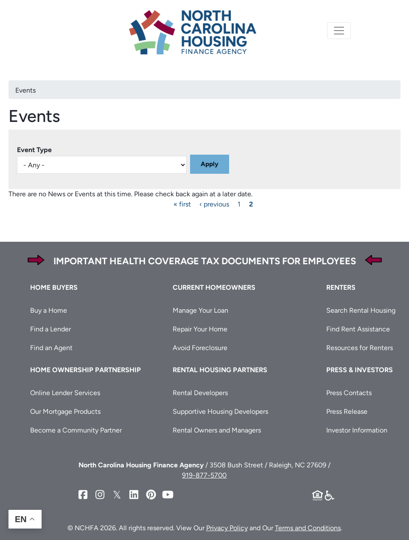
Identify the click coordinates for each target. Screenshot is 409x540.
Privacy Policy (227, 528)
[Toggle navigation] (339, 30)
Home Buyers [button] (54, 287)
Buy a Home (48, 310)
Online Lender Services (65, 393)
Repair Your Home (200, 329)
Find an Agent (51, 348)
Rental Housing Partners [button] (220, 370)
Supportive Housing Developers (220, 411)
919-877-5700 (204, 475)
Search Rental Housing (360, 310)
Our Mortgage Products (65, 411)
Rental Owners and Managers (217, 430)
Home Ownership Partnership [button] (85, 370)
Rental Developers (200, 393)
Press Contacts (349, 393)
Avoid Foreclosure (200, 348)
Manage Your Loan (200, 310)
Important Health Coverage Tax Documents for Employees (204, 261)
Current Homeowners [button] (214, 287)
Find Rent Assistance (358, 329)
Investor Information (356, 430)
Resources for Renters (359, 348)
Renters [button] (341, 287)
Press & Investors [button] (359, 370)
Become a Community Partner (76, 430)
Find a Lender (50, 329)
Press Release (346, 411)
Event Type (34, 150)
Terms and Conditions (308, 528)
